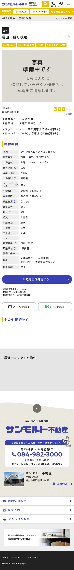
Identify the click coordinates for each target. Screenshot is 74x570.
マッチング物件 (40, 12)
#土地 (40, 44)
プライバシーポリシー (13, 558)
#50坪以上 (8, 44)
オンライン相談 (16, 519)
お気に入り (21, 12)
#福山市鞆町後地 (56, 44)
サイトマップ (34, 558)
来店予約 (11, 510)
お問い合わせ (14, 501)
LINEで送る (55, 307)
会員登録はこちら (60, 11)
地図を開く (61, 483)
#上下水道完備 (26, 44)
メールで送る (19, 307)
